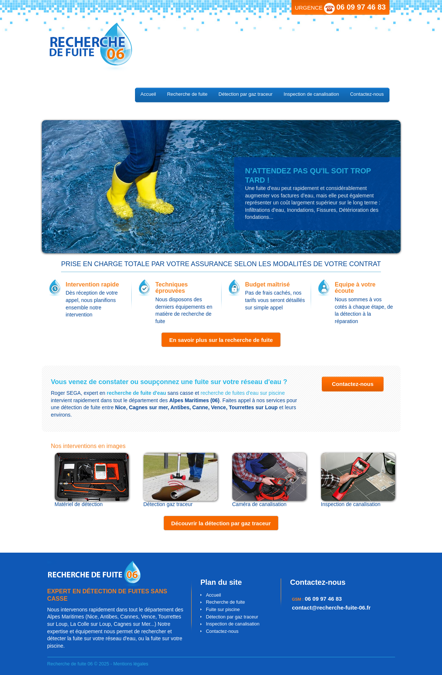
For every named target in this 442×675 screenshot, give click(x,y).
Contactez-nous (367, 94)
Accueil (148, 94)
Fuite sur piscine (223, 609)
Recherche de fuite (187, 94)
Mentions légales (130, 663)
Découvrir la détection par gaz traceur (221, 523)
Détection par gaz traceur (246, 94)
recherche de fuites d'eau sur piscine (242, 393)
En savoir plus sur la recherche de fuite (221, 340)
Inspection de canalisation (311, 94)
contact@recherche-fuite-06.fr (331, 607)
